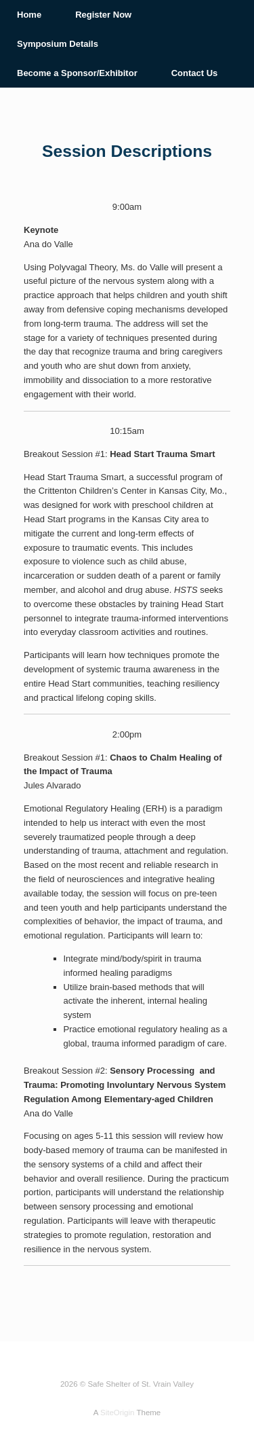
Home (29, 15)
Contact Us (194, 73)
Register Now (103, 15)
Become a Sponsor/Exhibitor (77, 73)
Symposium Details (57, 44)
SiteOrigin (117, 1412)
